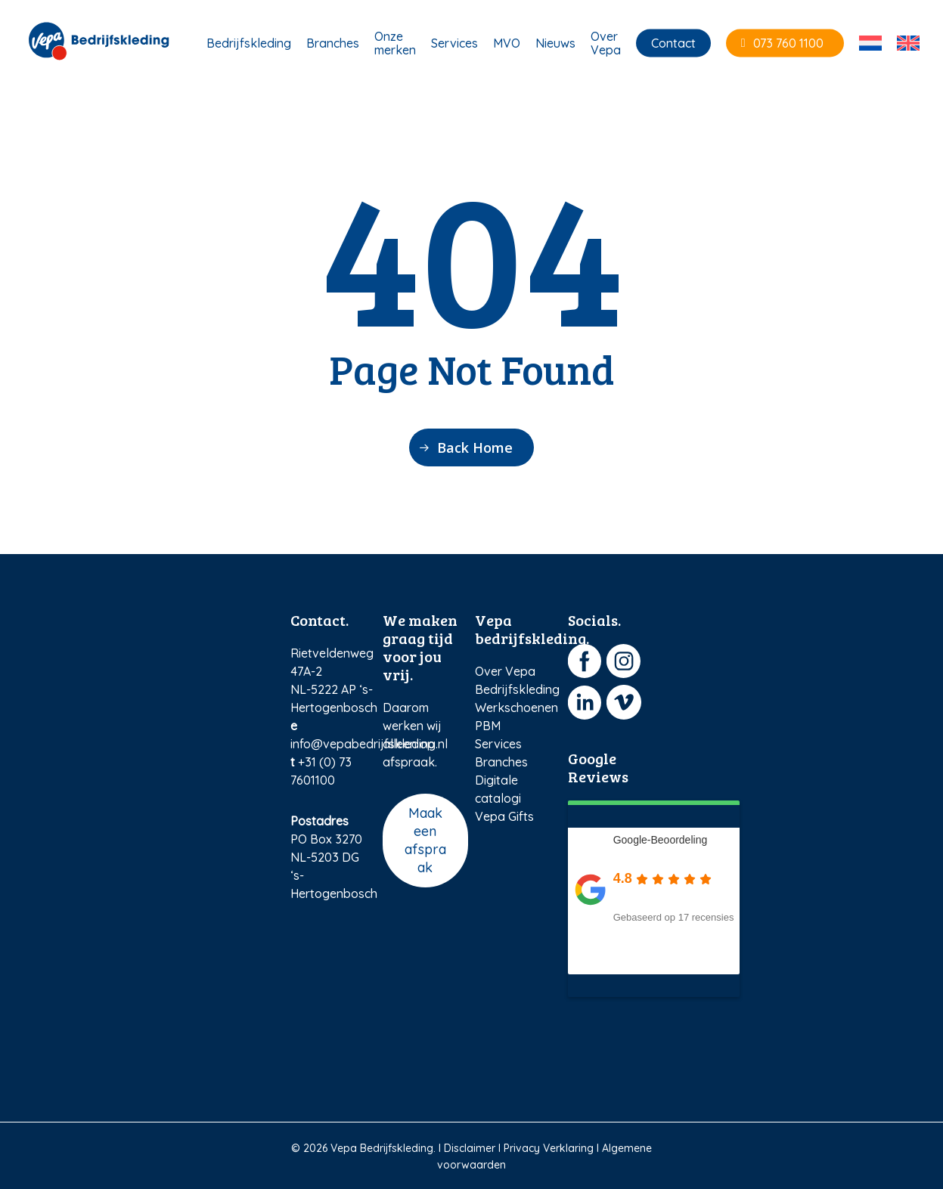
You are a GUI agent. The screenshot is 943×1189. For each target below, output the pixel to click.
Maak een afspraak (425, 840)
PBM (488, 725)
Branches (501, 761)
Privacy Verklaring (549, 1148)
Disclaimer (469, 1148)
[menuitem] (870, 45)
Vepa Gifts (504, 816)
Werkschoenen (516, 707)
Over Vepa (505, 671)
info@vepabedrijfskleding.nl (369, 743)
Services (498, 743)
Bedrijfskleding (517, 689)
